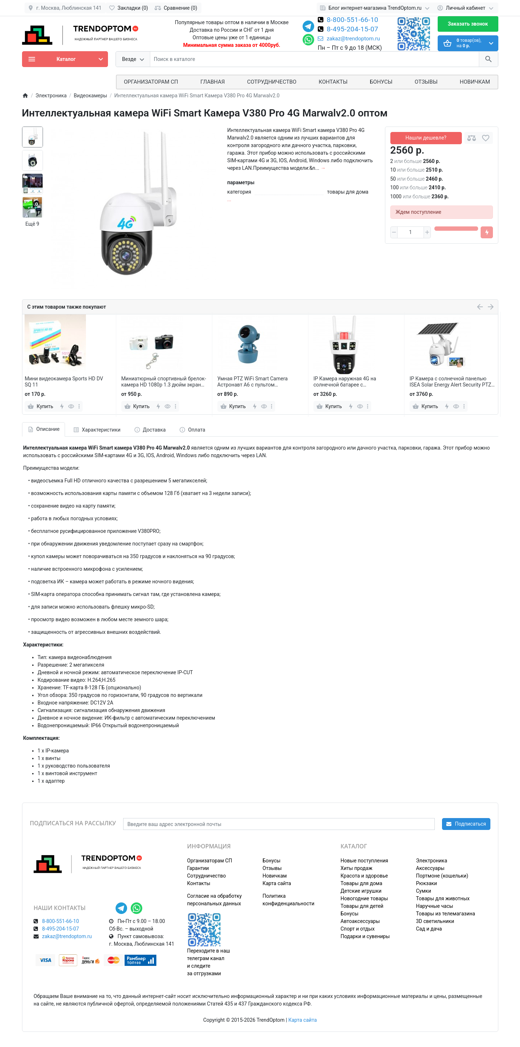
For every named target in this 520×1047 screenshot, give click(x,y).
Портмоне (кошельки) (442, 876)
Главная (212, 82)
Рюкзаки (426, 883)
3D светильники (435, 921)
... (229, 199)
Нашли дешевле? (426, 138)
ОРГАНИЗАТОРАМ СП (151, 82)
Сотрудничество (206, 876)
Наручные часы (434, 906)
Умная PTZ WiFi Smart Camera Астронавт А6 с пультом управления (252, 382)
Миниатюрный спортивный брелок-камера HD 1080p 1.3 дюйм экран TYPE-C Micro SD (163, 382)
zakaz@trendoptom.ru (349, 38)
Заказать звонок (468, 24)
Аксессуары (430, 868)
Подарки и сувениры (365, 936)
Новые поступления (364, 860)
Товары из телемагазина (445, 913)
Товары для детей (362, 906)
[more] (79, 406)
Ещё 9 (32, 224)
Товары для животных (442, 898)
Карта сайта (277, 883)
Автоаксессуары (360, 921)
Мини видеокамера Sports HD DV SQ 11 (64, 382)
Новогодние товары (364, 898)
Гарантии (198, 868)
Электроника (431, 860)
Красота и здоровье (364, 876)
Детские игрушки (361, 891)
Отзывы (426, 82)
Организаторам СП (209, 860)
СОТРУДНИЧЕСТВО (271, 82)
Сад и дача (429, 929)
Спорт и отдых (358, 929)
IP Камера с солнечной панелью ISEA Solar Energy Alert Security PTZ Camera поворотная (450, 382)
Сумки (423, 891)
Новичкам (475, 82)
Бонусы (381, 82)
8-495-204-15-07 (352, 29)
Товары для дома (361, 883)
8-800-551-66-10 (352, 20)
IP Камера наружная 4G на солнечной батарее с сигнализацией (344, 382)
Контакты (333, 82)
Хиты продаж (356, 868)
